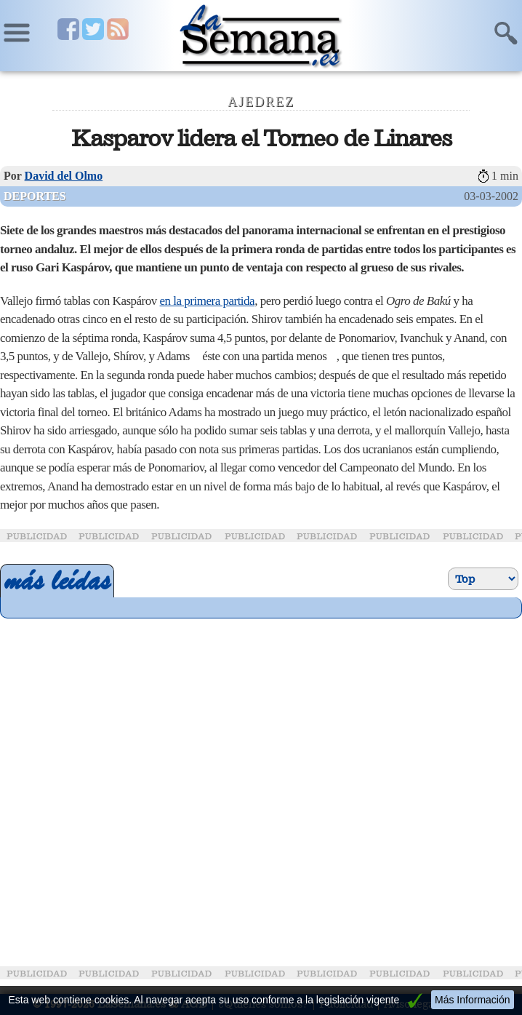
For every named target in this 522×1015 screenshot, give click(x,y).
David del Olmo (64, 176)
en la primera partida (207, 301)
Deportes (35, 196)
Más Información (472, 1000)
